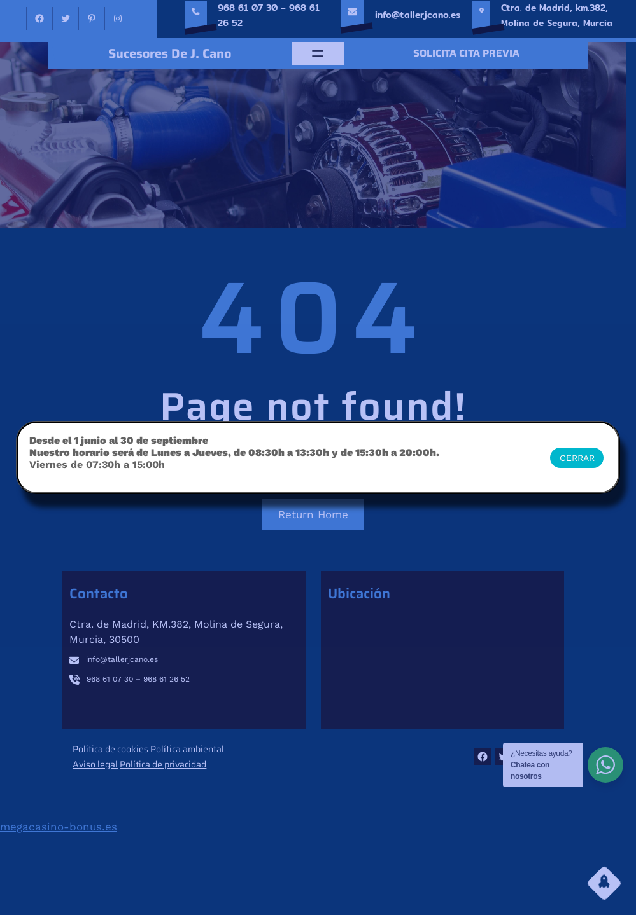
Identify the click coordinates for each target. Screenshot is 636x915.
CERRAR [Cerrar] (577, 458)
